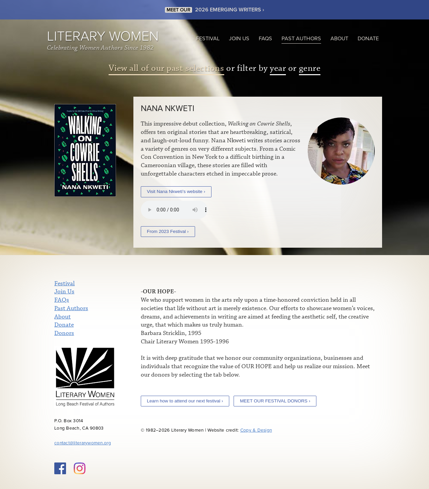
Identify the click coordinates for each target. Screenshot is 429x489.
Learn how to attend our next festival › (185, 400)
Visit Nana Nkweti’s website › (176, 191)
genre (310, 68)
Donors (64, 333)
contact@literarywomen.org (82, 443)
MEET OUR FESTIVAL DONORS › (275, 400)
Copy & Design (256, 430)
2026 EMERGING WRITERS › (229, 9)
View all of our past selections (166, 68)
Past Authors (301, 38)
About (339, 38)
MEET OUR (178, 10)
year (278, 68)
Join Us (239, 38)
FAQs (265, 38)
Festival (208, 38)
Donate (368, 38)
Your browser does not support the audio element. (174, 210)
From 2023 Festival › (168, 231)
